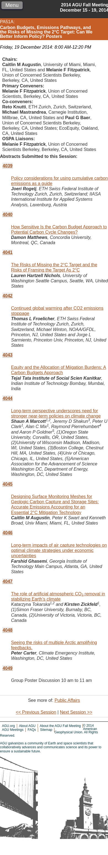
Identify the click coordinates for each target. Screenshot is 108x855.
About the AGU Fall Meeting (60, 726)
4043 (8, 355)
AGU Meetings (12, 730)
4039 (8, 165)
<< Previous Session (36, 712)
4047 (8, 581)
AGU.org (8, 726)
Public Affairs (67, 700)
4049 (8, 668)
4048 (8, 630)
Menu (12, 5)
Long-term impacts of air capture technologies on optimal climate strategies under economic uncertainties (59, 550)
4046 (8, 532)
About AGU (27, 726)
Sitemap (46, 730)
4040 (8, 214)
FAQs (32, 730)
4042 (8, 295)
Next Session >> (76, 712)
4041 (8, 252)
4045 (8, 484)
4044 (8, 398)
